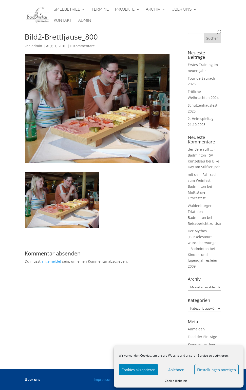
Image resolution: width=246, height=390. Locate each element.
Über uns (181, 10)
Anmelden (196, 329)
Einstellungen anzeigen (216, 369)
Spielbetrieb (67, 10)
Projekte (124, 10)
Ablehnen (176, 369)
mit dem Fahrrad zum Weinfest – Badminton (202, 180)
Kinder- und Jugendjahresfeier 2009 (202, 260)
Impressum (103, 379)
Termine (100, 10)
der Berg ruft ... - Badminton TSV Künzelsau (201, 155)
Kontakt (63, 21)
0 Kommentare (82, 46)
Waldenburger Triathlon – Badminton (200, 211)
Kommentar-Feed (202, 344)
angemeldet (51, 261)
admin (84, 21)
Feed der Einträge (202, 336)
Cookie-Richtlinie (176, 381)
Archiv (153, 10)
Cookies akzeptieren (138, 369)
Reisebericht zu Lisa (204, 223)
